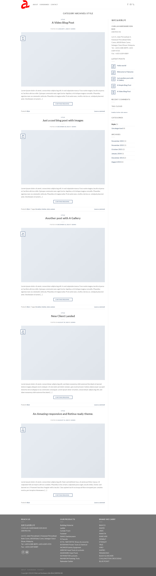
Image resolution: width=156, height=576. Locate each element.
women (52, 209)
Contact (54, 4)
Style (63, 19)
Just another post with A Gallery (125, 79)
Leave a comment (99, 111)
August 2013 (116, 162)
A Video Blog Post (63, 22)
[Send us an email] (131, 4)
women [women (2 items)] (126, 112)
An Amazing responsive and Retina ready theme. (63, 413)
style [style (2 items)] (122, 112)
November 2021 (117, 141)
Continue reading (63, 104)
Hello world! (121, 65)
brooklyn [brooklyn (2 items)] (113, 112)
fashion (44, 209)
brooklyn (38, 209)
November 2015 (117, 145)
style (48, 209)
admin (73, 29)
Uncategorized (117, 128)
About (35, 4)
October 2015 (116, 149)
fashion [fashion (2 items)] (118, 112)
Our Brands (44, 4)
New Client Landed (63, 316)
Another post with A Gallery (63, 218)
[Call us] (133, 4)
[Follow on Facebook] (128, 4)
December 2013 (117, 158)
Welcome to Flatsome (125, 72)
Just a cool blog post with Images (63, 120)
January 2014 (116, 153)
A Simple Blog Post (124, 85)
